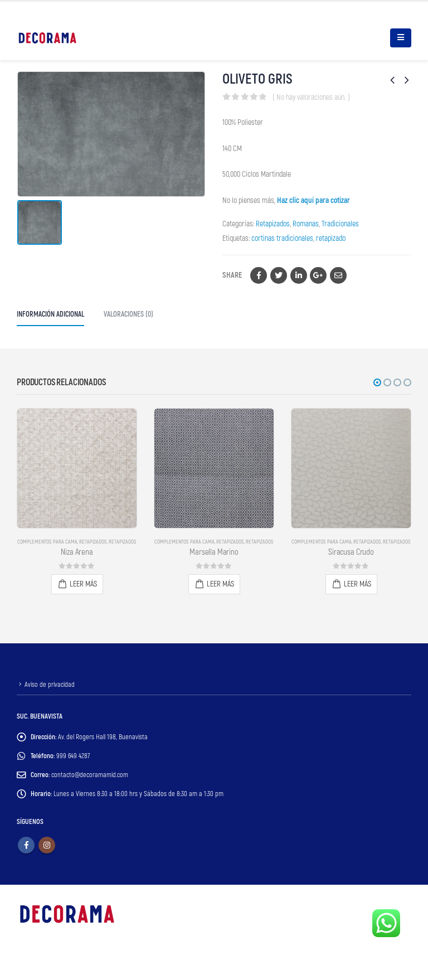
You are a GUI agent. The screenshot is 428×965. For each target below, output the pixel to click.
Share (232, 275)
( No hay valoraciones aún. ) (311, 97)
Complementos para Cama (47, 542)
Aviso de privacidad (50, 684)
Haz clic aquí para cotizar (313, 200)
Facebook (258, 275)
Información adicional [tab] (50, 314)
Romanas (306, 224)
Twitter (278, 275)
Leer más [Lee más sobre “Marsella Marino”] (220, 584)
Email (338, 275)
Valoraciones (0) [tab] (128, 314)
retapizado (331, 238)
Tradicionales (340, 224)
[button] (377, 382)
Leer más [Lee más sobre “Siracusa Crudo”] (357, 584)
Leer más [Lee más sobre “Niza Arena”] (83, 584)
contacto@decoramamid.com (90, 774)
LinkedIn (298, 275)
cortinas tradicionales (282, 238)
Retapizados (273, 224)
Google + (318, 275)
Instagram (46, 845)
